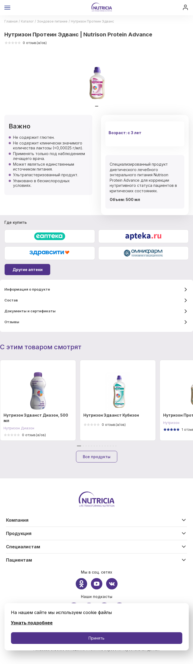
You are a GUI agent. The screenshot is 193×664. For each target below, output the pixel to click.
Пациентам (19, 560)
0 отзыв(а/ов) (25, 42)
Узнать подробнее (32, 622)
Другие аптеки (27, 269)
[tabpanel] (96, 80)
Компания (17, 520)
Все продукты (96, 456)
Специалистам (23, 546)
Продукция (18, 533)
